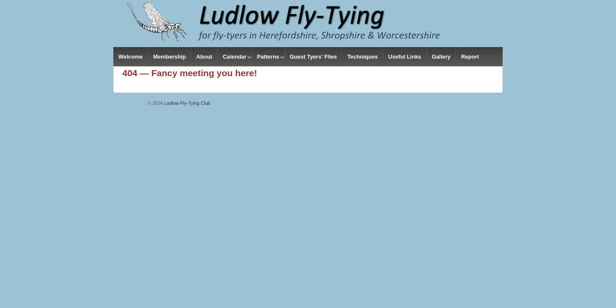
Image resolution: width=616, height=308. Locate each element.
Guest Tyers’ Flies (313, 56)
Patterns (268, 56)
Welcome (130, 56)
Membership (169, 56)
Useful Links (404, 56)
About (204, 56)
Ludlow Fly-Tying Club (186, 103)
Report (470, 56)
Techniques (362, 56)
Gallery (441, 56)
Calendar (235, 56)
